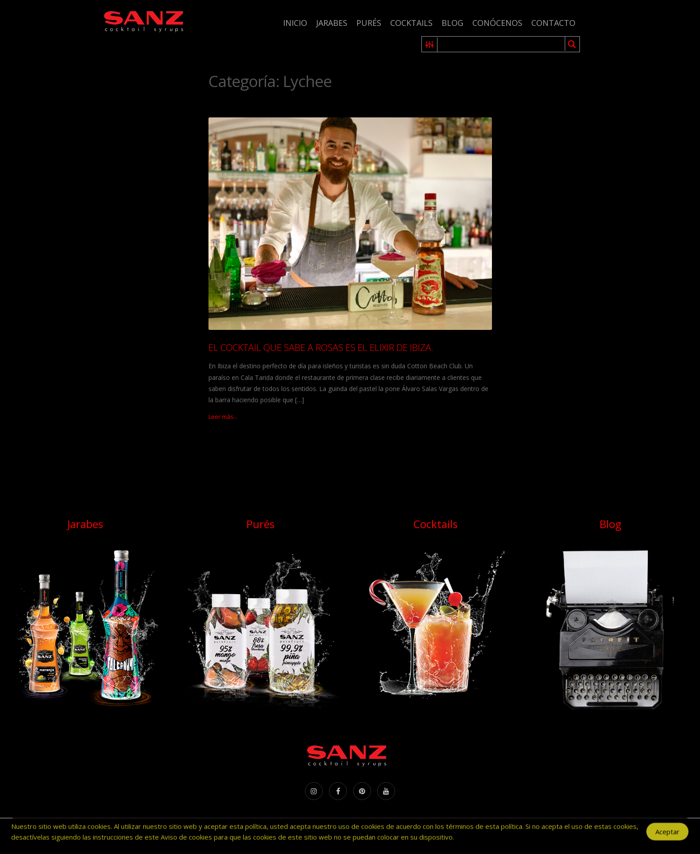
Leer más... (223, 416)
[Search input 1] (501, 44)
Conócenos (497, 22)
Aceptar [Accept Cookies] (667, 834)
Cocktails (411, 22)
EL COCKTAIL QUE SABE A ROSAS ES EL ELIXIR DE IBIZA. (320, 347)
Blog (452, 22)
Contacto (553, 22)
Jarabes (331, 22)
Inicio (295, 22)
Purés (368, 22)
